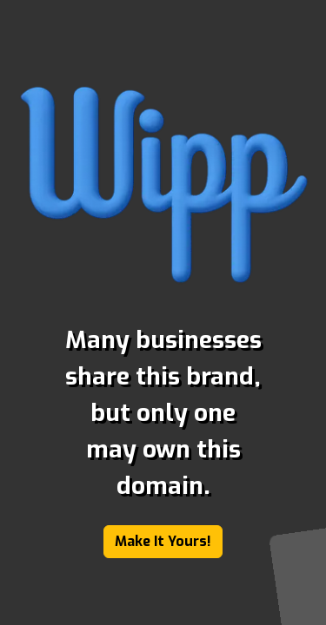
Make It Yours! (163, 541)
